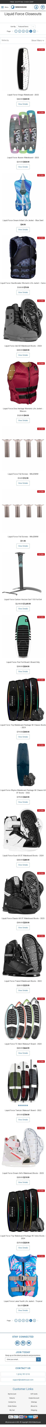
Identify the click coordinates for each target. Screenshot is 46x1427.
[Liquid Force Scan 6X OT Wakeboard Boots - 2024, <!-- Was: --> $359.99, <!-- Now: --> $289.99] (23, 829)
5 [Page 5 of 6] (30, 31)
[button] (23, 40)
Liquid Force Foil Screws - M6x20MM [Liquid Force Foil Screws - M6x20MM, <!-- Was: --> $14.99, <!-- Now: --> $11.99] (23, 536)
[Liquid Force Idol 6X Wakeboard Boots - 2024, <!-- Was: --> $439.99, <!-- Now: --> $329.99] (23, 320)
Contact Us (12, 1402)
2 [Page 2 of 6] (19, 31)
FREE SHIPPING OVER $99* (22, 2)
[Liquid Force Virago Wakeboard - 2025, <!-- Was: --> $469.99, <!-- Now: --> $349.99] (23, 69)
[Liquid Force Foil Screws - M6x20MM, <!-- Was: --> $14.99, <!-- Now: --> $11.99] (23, 511)
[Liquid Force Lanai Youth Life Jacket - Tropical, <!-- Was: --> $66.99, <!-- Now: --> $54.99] (23, 1275)
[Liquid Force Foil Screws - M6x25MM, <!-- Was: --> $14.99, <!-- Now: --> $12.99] (23, 448)
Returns (12, 1398)
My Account (12, 1394)
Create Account (34, 1398)
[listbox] (26, 26)
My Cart (12, 1410)
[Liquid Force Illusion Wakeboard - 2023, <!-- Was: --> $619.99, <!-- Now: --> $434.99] (23, 131)
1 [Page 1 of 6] (15, 31)
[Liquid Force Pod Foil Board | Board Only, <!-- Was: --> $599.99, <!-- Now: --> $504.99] (23, 636)
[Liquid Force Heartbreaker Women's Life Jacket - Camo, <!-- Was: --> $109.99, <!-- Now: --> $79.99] (23, 257)
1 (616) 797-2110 (23, 1374)
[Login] (36, 7)
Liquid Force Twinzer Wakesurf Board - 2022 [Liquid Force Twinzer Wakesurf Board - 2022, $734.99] (23, 1110)
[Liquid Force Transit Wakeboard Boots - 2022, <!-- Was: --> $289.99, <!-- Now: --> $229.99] (23, 955)
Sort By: (13, 26)
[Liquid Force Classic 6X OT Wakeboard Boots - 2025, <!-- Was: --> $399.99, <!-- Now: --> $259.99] (23, 892)
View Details (23, 104)
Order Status (12, 1406)
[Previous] (12, 31)
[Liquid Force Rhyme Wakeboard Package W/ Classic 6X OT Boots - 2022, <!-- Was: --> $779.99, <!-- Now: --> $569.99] (23, 764)
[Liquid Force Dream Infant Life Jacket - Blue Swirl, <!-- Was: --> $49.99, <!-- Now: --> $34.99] (23, 194)
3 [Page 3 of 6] (23, 31)
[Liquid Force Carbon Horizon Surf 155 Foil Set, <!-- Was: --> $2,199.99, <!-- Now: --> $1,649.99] (23, 573)
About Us (34, 1406)
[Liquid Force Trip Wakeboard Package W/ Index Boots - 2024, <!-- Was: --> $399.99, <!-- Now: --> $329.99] (23, 1210)
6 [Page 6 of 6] (34, 31)
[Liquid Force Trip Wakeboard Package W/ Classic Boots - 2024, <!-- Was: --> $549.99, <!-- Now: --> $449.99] (23, 699)
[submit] (38, 1359)
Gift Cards (34, 1394)
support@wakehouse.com (23, 1379)
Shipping (34, 1410)
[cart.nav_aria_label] (43, 7)
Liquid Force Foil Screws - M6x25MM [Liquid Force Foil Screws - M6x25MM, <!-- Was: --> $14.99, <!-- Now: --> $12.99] (23, 474)
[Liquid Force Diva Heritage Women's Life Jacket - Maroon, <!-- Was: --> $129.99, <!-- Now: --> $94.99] (23, 382)
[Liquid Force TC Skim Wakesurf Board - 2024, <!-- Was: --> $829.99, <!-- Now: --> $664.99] (23, 1018)
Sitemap (34, 1402)
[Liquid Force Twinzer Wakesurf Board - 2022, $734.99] (23, 1081)
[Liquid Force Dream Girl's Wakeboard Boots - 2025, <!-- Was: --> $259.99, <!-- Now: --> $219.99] (23, 1147)
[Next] (37, 31)
